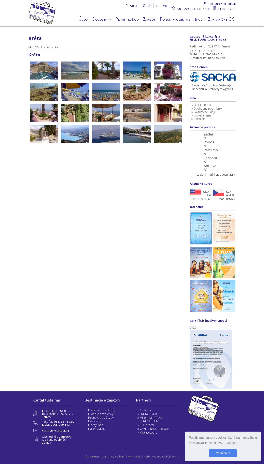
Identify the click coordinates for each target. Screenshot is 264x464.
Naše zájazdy (96, 429)
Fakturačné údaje (205, 112)
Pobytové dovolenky (101, 410)
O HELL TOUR (202, 105)
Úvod (83, 19)
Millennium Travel (151, 417)
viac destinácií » (226, 174)
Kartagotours (148, 432)
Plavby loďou (127, 19)
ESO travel (147, 425)
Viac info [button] (231, 443)
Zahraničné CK (221, 19)
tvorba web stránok (155, 456)
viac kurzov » (227, 199)
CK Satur (145, 410)
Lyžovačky (94, 421)
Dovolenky (101, 19)
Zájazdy (149, 19)
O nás (147, 5)
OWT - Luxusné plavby (154, 429)
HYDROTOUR (148, 414)
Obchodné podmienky (208, 108)
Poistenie (131, 5)
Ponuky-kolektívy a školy (182, 19)
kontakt (161, 5)
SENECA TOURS (150, 421)
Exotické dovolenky (100, 414)
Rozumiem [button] (223, 453)
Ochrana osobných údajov (54, 440)
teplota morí (205, 174)
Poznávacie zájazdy (101, 417)
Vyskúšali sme (202, 115)
